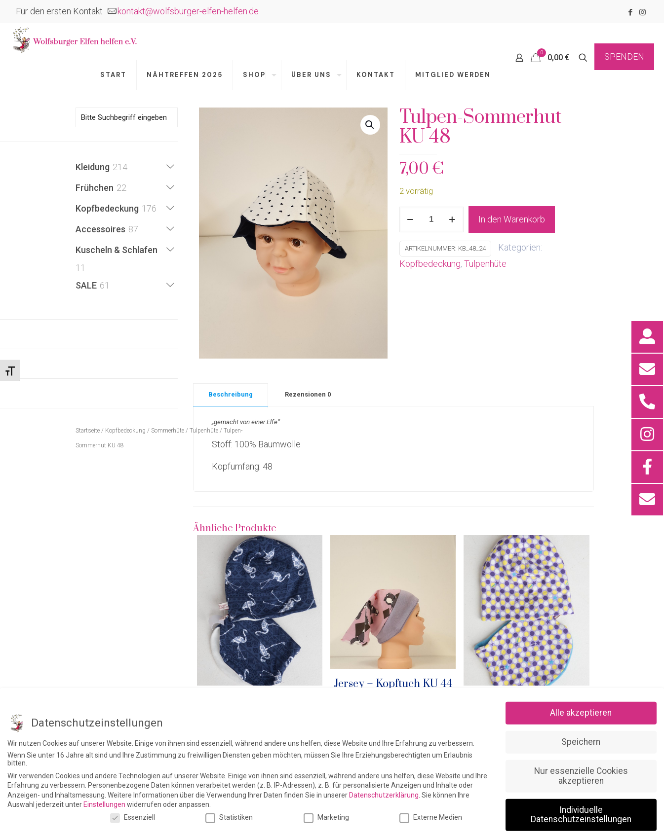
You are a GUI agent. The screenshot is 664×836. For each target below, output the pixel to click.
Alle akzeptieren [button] (581, 812)
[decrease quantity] (410, 219)
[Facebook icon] (630, 12)
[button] (370, 125)
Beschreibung (230, 394)
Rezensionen (308, 394)
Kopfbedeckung (430, 263)
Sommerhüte (167, 430)
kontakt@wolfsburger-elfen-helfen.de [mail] (188, 11)
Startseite (88, 430)
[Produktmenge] (431, 219)
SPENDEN (624, 56)
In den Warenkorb (511, 219)
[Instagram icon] (642, 12)
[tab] (230, 392)
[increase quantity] (452, 219)
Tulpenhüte (485, 263)
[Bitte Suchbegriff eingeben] (127, 117)
